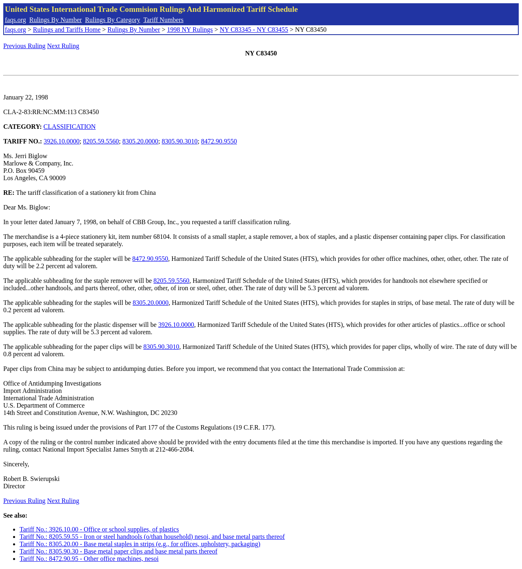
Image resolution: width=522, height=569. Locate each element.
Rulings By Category (112, 19)
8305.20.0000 (140, 141)
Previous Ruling (24, 45)
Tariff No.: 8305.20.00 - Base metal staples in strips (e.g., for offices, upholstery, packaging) (140, 543)
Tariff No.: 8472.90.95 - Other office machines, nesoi (89, 558)
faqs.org (15, 19)
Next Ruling (63, 45)
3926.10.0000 (62, 141)
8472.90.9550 (219, 141)
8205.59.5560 (101, 141)
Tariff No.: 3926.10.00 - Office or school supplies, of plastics (99, 529)
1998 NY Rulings (190, 29)
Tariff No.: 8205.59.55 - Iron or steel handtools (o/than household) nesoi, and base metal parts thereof (152, 536)
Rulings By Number (55, 19)
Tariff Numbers (163, 19)
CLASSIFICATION (70, 126)
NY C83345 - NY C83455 (254, 29)
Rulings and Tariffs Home (67, 29)
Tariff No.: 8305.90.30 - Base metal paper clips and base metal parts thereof (118, 551)
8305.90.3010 (179, 141)
